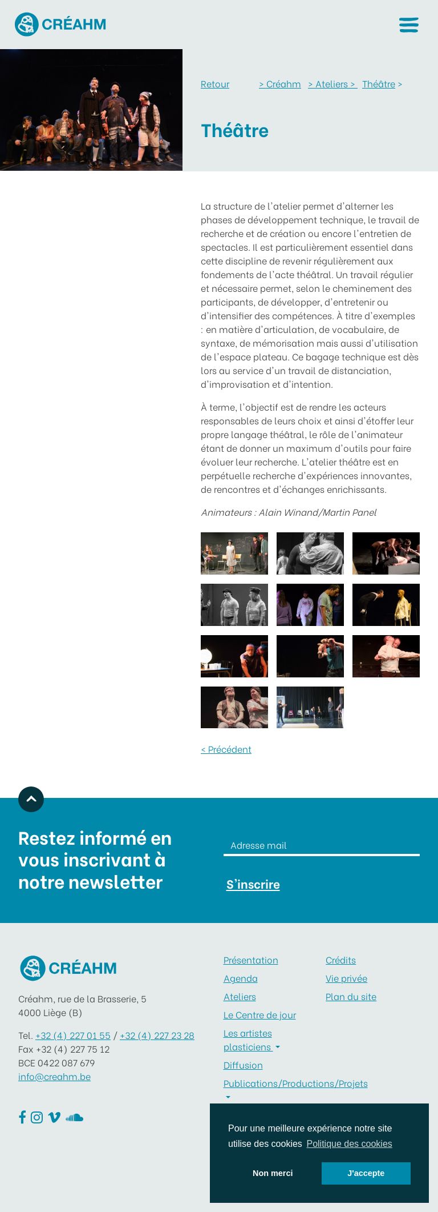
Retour (215, 83)
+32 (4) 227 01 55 (73, 1034)
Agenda (241, 977)
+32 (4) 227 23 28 (157, 1034)
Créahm (280, 83)
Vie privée (346, 977)
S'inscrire (253, 883)
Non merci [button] (273, 1173)
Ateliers (240, 995)
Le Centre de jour (260, 1014)
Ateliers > (333, 83)
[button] (408, 25)
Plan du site (351, 995)
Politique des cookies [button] (349, 1144)
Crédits (341, 959)
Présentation (251, 959)
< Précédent (226, 748)
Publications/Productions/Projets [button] (271, 1082)
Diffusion (243, 1064)
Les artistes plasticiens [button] (248, 1039)
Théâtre (378, 83)
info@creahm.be (54, 1075)
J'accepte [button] (365, 1173)
